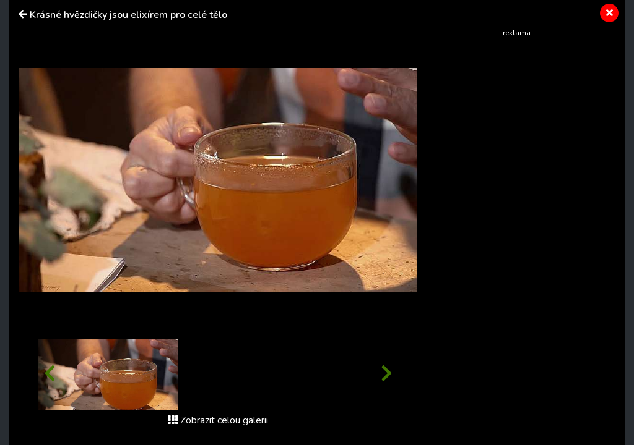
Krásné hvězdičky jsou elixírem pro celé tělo (128, 15)
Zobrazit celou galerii (218, 420)
